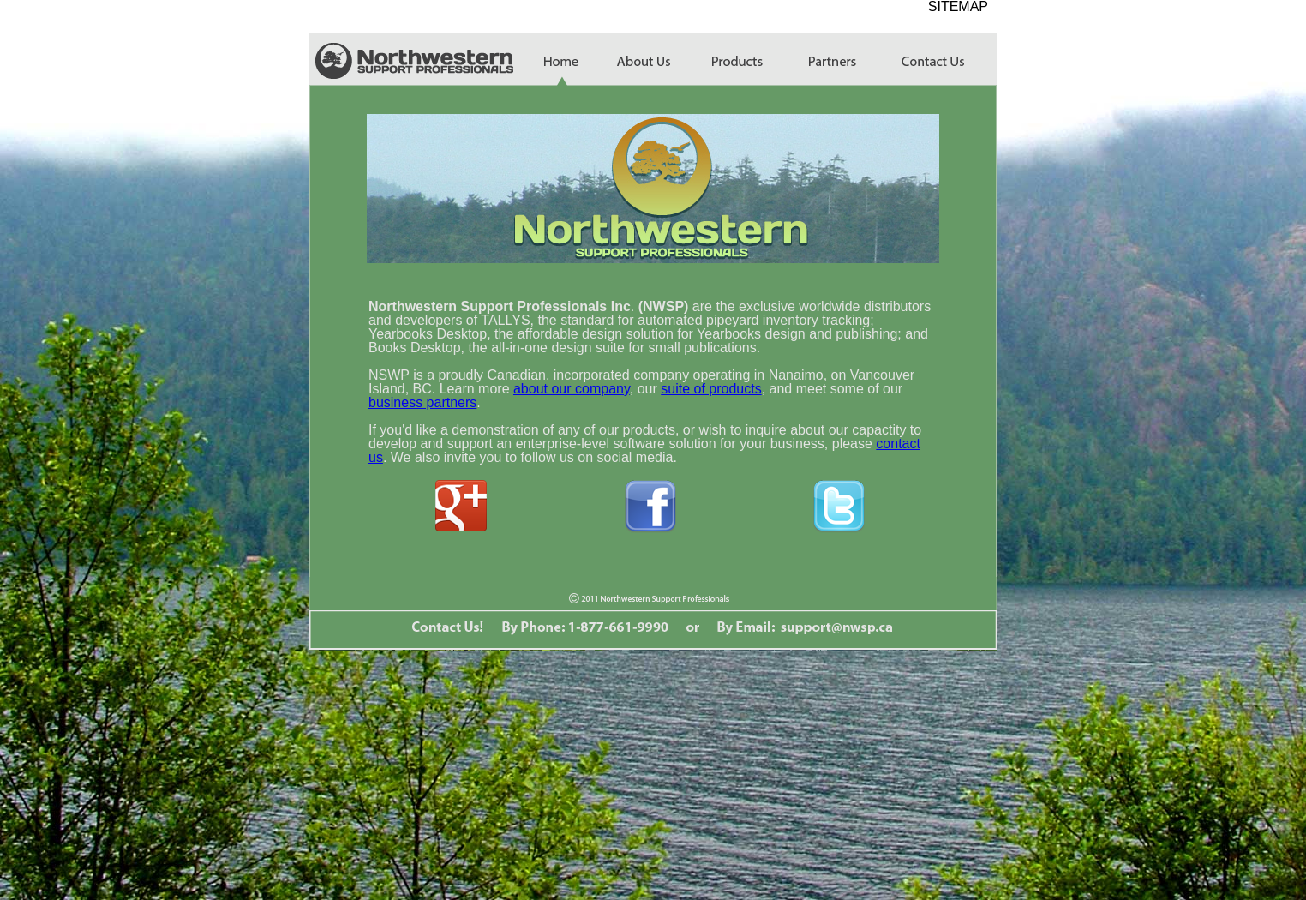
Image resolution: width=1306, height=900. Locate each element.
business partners (422, 402)
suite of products (711, 388)
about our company (571, 388)
